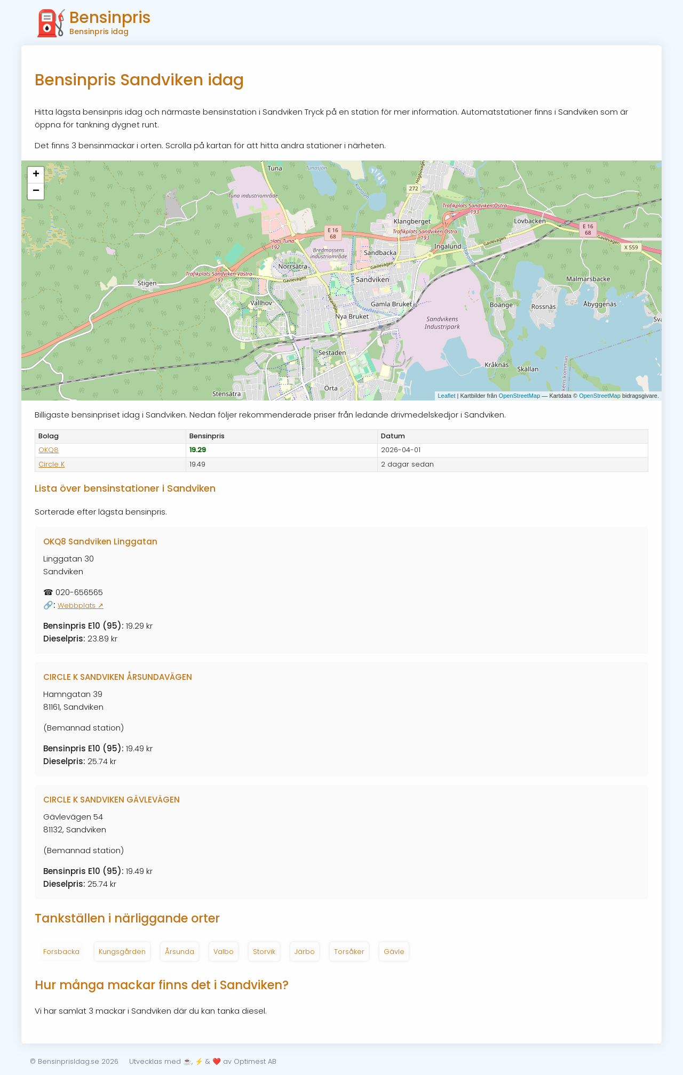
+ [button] (36, 175)
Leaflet (446, 395)
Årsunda (179, 951)
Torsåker (349, 951)
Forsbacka (61, 951)
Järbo (305, 951)
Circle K (51, 464)
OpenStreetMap (520, 395)
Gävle (394, 951)
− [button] (36, 191)
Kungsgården (122, 951)
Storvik (264, 951)
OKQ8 (48, 449)
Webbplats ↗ (81, 605)
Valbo (223, 951)
